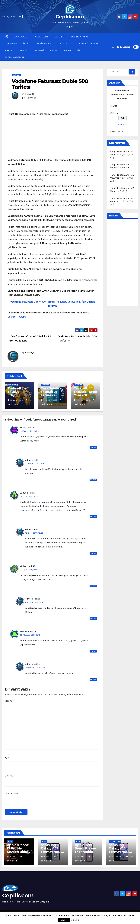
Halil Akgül (30, 94)
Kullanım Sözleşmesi (86, 43)
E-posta (10, 775)
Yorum (9, 701)
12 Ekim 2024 (118, 857)
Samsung (23, 50)
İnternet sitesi (12, 793)
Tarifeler (11, 43)
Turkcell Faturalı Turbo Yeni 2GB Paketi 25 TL (85, 393)
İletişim (62, 43)
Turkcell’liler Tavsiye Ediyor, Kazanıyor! (18, 393)
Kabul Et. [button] (64, 920)
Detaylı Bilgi (76, 920)
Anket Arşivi (116, 131)
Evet (114, 105)
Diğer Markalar (16, 57)
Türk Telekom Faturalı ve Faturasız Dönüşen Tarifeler (52, 395)
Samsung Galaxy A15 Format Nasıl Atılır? (119, 850)
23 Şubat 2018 (50, 400)
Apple (8, 50)
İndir (26, 43)
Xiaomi (54, 50)
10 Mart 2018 (16, 400)
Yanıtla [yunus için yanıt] (93, 516)
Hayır (115, 113)
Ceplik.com (70, 17)
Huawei (39, 50)
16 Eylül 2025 (17, 857)
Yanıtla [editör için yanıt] (93, 480)
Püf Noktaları (80, 37)
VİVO (79, 50)
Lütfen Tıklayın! (17, 316)
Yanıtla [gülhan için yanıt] (93, 586)
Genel (10, 841)
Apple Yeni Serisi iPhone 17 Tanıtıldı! (85, 848)
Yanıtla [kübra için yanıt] (93, 447)
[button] (113, 47)
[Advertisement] (52, 138)
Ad (7, 758)
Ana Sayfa (20, 37)
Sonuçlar (122, 124)
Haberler (59, 37)
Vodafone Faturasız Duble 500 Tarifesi (50, 84)
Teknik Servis (43, 43)
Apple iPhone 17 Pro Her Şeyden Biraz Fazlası (18, 850)
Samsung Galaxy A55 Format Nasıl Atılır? (51, 850)
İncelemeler (40, 37)
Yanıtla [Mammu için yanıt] (93, 651)
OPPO (67, 50)
